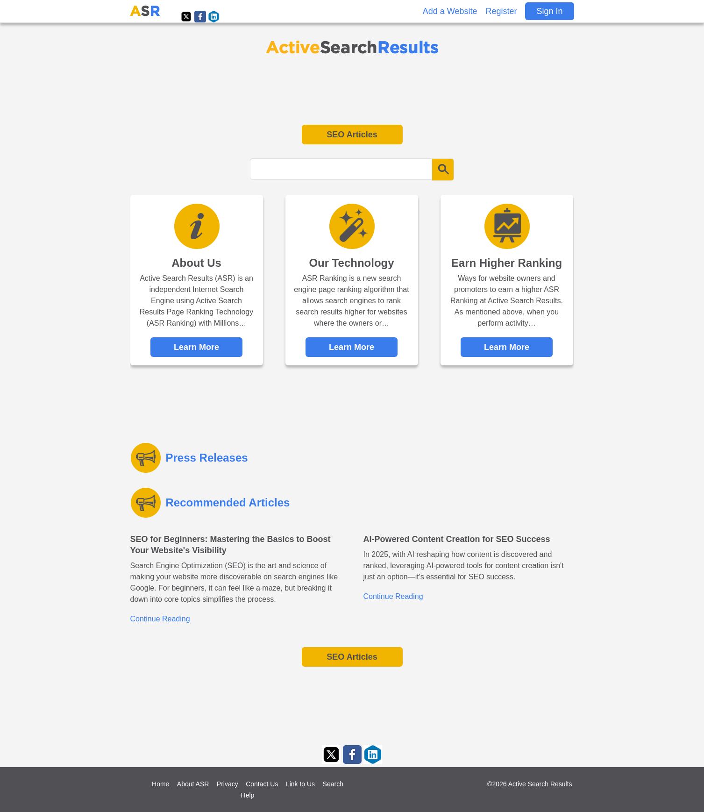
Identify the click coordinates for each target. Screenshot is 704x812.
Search (333, 784)
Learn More (196, 347)
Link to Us (300, 784)
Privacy (227, 784)
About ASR (193, 784)
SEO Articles (352, 134)
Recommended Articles (228, 502)
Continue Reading (160, 619)
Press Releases (207, 457)
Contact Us (262, 784)
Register (501, 11)
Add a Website (450, 11)
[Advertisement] (352, 90)
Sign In (549, 11)
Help (248, 795)
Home (160, 784)
